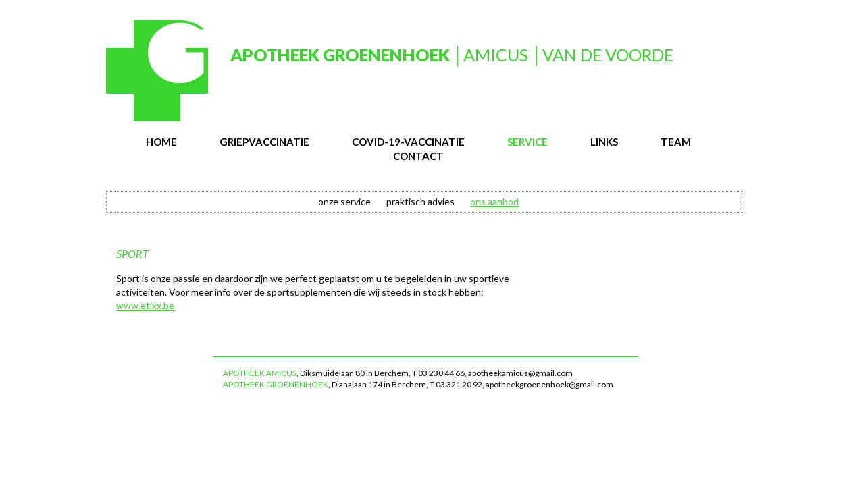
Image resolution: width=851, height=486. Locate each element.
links (604, 142)
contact (418, 156)
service (527, 142)
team (676, 142)
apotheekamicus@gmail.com (520, 373)
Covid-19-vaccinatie (408, 142)
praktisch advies (420, 201)
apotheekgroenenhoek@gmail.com (549, 384)
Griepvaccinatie (264, 142)
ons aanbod (494, 201)
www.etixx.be (145, 305)
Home (161, 142)
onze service (344, 201)
